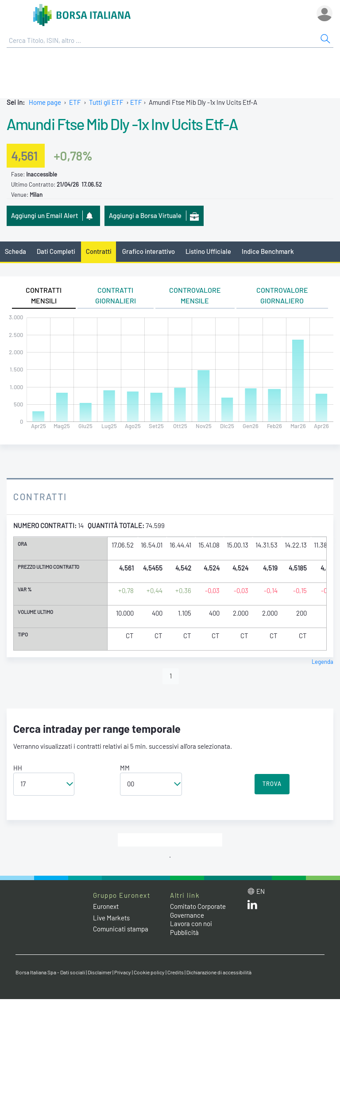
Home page (45, 102)
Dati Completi (56, 251)
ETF (75, 102)
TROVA (272, 783)
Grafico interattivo (148, 251)
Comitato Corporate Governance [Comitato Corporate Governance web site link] (198, 910)
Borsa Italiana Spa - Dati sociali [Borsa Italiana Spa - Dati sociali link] (50, 972)
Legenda (322, 661)
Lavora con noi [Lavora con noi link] (191, 923)
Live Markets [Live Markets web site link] (111, 918)
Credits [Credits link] (175, 972)
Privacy (122, 972)
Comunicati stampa (120, 929)
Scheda (15, 251)
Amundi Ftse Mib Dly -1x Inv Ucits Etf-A (122, 124)
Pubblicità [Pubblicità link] (184, 932)
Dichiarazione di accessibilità (218, 972)
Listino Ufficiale (208, 251)
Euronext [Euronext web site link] (106, 906)
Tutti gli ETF (106, 102)
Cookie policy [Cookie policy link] (149, 972)
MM (125, 768)
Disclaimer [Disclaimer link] (100, 972)
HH (17, 768)
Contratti (99, 251)
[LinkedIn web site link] (252, 907)
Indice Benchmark (268, 251)
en (260, 891)
